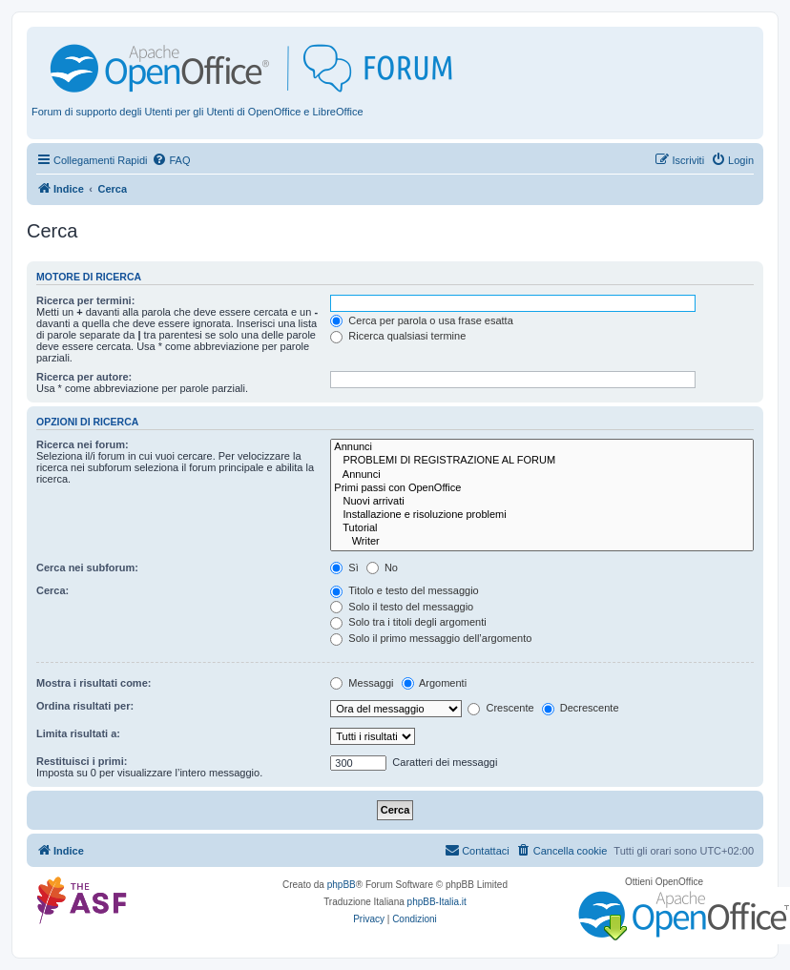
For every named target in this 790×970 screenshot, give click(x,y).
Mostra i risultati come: (93, 683)
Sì (344, 567)
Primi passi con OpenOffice (542, 488)
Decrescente (580, 707)
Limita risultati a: (78, 733)
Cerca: (52, 590)
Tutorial (542, 528)
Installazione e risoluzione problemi (542, 515)
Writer (542, 541)
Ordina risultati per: (85, 706)
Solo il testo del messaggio (401, 606)
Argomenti (435, 683)
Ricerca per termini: (85, 300)
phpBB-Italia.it (437, 902)
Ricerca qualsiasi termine (398, 335)
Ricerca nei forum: (82, 444)
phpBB (341, 884)
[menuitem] (171, 160)
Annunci (542, 447)
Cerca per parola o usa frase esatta (421, 320)
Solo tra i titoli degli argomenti (408, 622)
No (382, 567)
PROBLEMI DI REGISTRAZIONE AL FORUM (542, 460)
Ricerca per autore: (84, 376)
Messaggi (361, 683)
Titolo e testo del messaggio (404, 590)
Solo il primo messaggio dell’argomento (430, 638)
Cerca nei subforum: (87, 567)
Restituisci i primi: (81, 761)
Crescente (500, 707)
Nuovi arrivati (542, 501)
